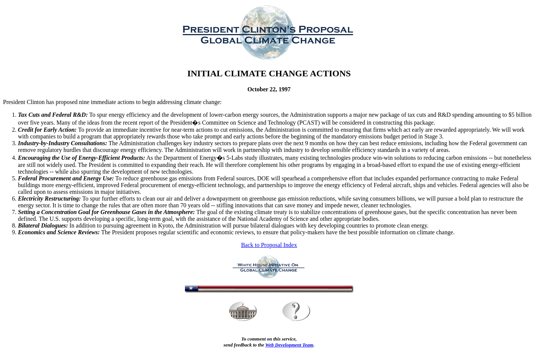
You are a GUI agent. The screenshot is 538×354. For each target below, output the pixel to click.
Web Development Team (289, 345)
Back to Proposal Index (269, 245)
